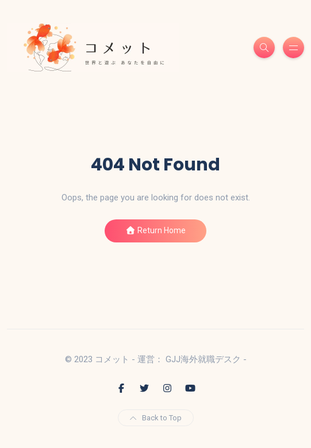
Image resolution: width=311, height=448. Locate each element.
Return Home (155, 230)
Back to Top (156, 417)
